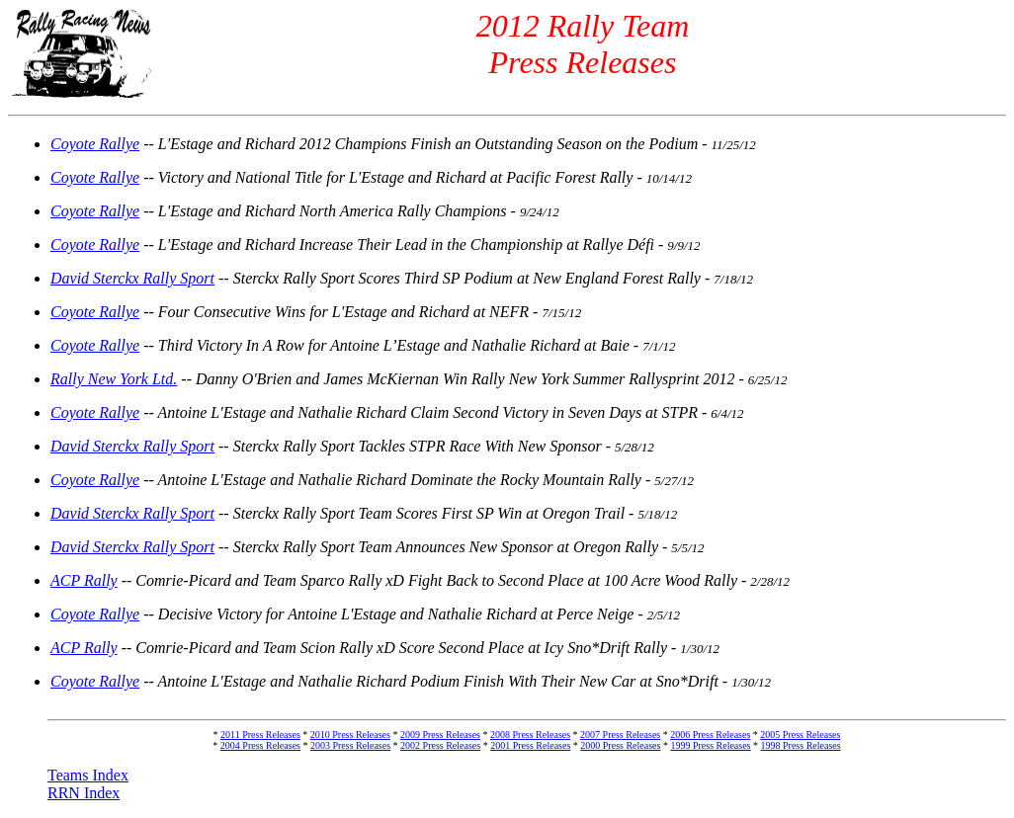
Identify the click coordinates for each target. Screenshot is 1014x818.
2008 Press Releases (530, 734)
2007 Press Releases (620, 734)
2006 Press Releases (710, 734)
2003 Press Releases (350, 745)
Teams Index (87, 775)
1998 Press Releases (801, 745)
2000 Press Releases (620, 745)
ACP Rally (84, 580)
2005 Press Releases (800, 734)
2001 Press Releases (530, 745)
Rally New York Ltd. (113, 378)
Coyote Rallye (94, 143)
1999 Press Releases (710, 745)
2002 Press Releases (440, 745)
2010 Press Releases (350, 734)
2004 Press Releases (260, 745)
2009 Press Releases (440, 734)
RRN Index (83, 792)
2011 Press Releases (260, 734)
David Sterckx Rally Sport (132, 278)
